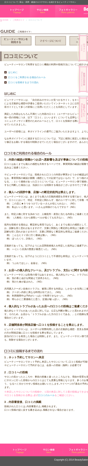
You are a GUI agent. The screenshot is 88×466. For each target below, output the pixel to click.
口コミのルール (46, 395)
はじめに (13, 72)
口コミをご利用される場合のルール (27, 77)
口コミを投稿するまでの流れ (23, 82)
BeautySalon (81, 459)
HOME (5, 20)
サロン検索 (35, 17)
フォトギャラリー (63, 17)
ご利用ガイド (18, 20)
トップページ (10, 17)
